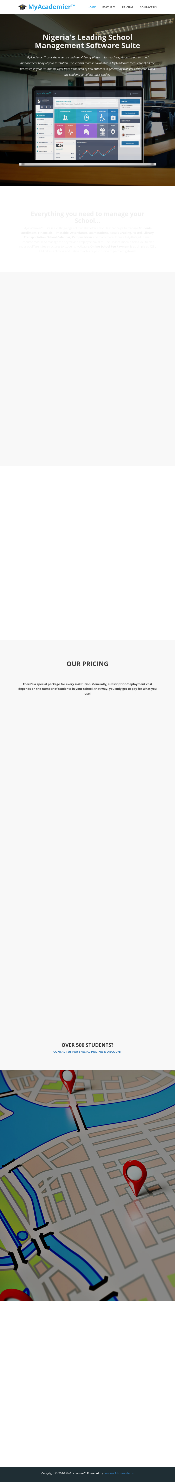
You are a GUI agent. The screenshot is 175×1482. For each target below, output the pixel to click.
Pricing (127, 7)
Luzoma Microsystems (119, 1473)
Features (109, 7)
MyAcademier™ (47, 6)
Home (92, 7)
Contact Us (148, 7)
